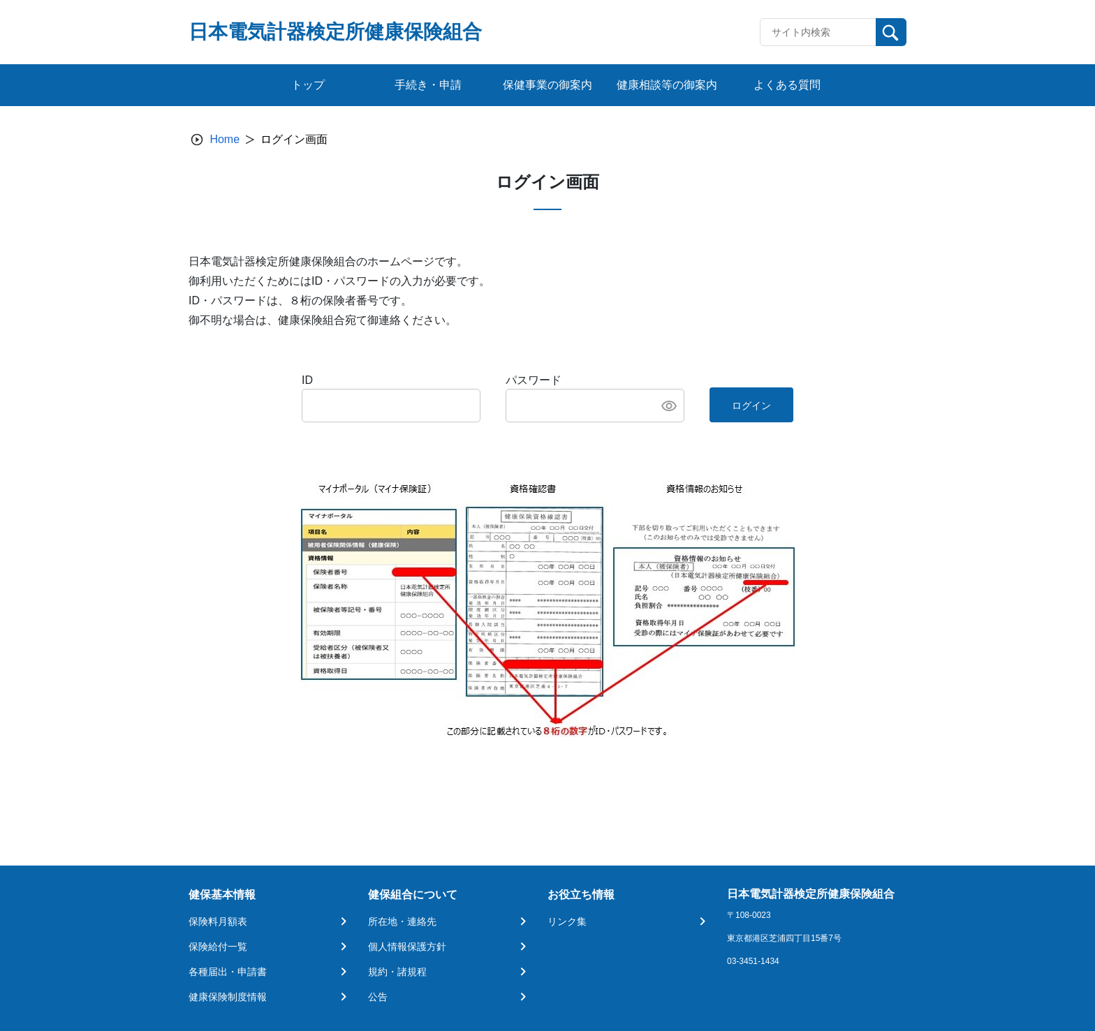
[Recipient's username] (818, 32)
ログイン (751, 405)
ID (307, 380)
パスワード (533, 380)
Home (225, 139)
